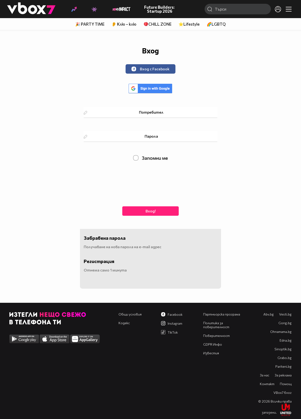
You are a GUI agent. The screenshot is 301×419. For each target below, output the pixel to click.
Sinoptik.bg (283, 349)
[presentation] (150, 183)
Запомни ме (150, 158)
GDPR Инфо (212, 344)
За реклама (283, 375)
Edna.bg (286, 340)
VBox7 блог (282, 393)
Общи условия (130, 314)
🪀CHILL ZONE (157, 24)
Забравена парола (105, 238)
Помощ (286, 384)
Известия (211, 353)
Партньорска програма (221, 314)
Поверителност (216, 336)
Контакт (267, 384)
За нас (264, 375)
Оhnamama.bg (281, 332)
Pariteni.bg (283, 366)
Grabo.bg (284, 358)
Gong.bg (285, 323)
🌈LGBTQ (216, 24)
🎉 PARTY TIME (89, 24)
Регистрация (99, 261)
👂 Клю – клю (123, 24)
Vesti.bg (285, 314)
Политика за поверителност (216, 325)
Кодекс (124, 323)
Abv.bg (268, 314)
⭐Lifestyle (189, 24)
